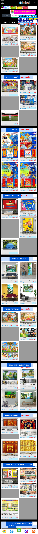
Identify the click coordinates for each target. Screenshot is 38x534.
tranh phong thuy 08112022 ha (10, 280)
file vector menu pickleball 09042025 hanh (28, 234)
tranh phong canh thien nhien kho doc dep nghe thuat (28, 280)
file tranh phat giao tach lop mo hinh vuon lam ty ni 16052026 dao (28, 37)
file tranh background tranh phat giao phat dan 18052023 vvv (10, 42)
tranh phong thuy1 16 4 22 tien (10, 301)
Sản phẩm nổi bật (10, 22)
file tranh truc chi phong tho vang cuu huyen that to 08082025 (28, 455)
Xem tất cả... (25, 77)
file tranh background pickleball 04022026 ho (28, 213)
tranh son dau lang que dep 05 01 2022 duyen (10, 407)
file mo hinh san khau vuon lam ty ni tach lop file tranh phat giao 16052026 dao (28, 337)
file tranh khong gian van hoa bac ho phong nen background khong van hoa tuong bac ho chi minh (10, 485)
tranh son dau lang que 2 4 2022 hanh (28, 407)
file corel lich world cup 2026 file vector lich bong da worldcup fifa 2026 (10, 93)
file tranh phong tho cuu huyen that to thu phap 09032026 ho (10, 430)
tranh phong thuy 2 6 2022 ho (28, 301)
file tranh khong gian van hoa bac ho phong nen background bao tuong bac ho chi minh (28, 494)
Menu (6, 15)
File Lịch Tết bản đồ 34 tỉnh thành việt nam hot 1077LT (10, 188)
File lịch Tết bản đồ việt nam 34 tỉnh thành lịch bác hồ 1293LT (10, 158)
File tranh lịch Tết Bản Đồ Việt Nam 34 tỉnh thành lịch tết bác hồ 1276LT (28, 158)
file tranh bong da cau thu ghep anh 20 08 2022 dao (10, 122)
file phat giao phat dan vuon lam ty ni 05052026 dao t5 (10, 69)
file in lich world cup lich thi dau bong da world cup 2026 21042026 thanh (28, 106)
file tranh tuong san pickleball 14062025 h (10, 251)
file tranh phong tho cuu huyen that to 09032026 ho (10, 457)
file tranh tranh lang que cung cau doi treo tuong (28, 386)
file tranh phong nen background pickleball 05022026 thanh (10, 215)
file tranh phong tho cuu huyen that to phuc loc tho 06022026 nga (28, 435)
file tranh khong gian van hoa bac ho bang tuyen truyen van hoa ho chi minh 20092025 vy (10, 516)
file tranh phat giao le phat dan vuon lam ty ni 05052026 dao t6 (28, 53)
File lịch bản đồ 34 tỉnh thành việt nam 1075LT (28, 188)
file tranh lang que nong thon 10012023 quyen (10, 386)
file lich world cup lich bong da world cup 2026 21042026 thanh (28, 91)
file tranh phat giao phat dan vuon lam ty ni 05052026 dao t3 (10, 357)
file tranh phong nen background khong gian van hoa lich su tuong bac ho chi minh (28, 479)
